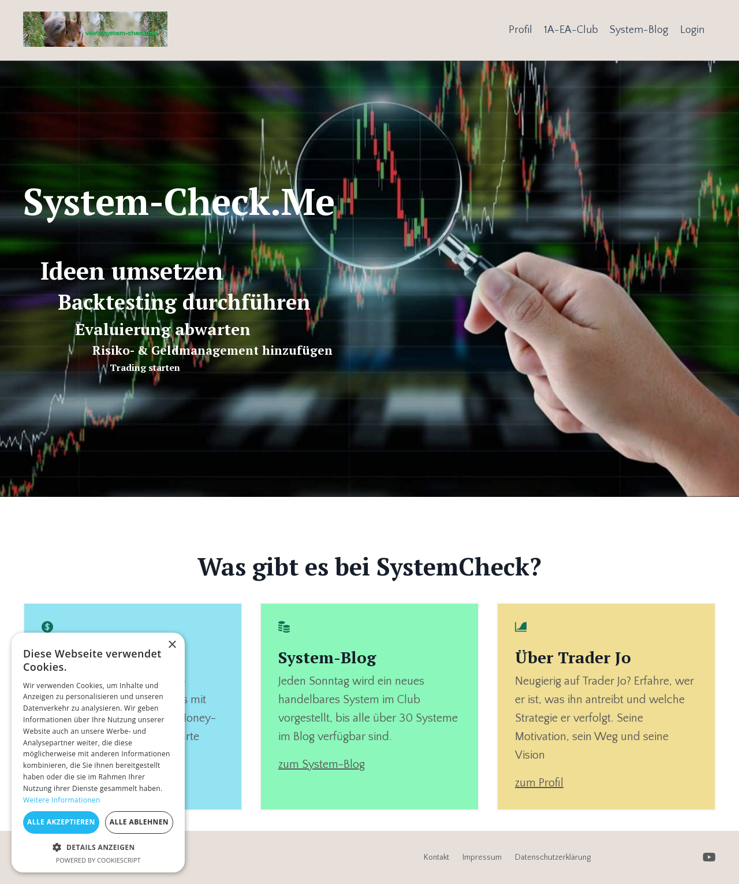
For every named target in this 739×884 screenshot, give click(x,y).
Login (692, 30)
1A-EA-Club (571, 30)
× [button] (171, 645)
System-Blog (639, 30)
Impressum (482, 857)
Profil (520, 30)
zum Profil (539, 783)
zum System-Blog (321, 764)
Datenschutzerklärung (553, 857)
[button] (98, 847)
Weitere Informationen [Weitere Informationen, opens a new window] (61, 800)
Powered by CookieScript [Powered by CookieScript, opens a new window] (98, 860)
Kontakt (436, 857)
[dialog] (98, 752)
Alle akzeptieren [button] (61, 822)
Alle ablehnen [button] (139, 822)
